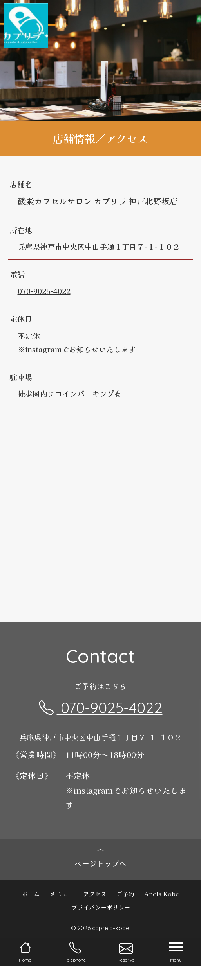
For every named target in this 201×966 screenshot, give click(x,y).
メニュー (61, 893)
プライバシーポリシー (100, 907)
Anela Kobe (161, 893)
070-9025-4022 (44, 290)
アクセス (95, 893)
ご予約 (125, 893)
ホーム (31, 893)
